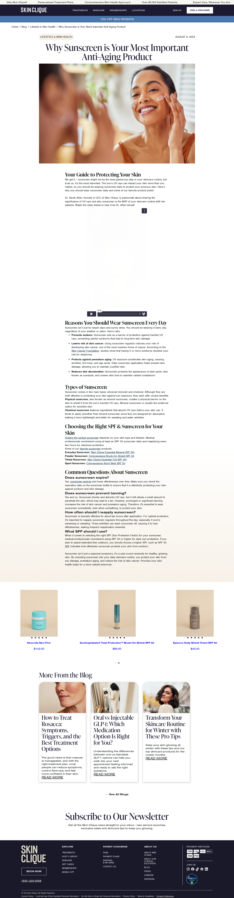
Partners (149, 879)
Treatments (80, 10)
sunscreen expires (80, 481)
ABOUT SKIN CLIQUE (150, 853)
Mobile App (68, 872)
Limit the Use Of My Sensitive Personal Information (57, 896)
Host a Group (69, 856)
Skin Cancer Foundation (85, 350)
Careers (148, 875)
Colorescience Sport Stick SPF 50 (105, 463)
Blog (24, 26)
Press (147, 871)
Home (15, 26)
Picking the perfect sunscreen (82, 437)
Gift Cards (68, 864)
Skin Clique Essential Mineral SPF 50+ (113, 452)
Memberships (118, 10)
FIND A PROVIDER (200, 10)
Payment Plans (111, 856)
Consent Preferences (165, 896)
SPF (67, 546)
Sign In (177, 10)
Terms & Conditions (145, 896)
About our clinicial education (150, 861)
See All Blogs (117, 794)
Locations (138, 10)
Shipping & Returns (108, 861)
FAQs (105, 852)
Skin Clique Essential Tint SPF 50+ (107, 459)
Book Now (33, 871)
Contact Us (109, 866)
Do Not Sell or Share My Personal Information (100, 896)
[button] (6, 628)
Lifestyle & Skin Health (42, 26)
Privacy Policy (129, 896)
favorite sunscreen (90, 448)
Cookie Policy (27, 896)
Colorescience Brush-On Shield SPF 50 (111, 456)
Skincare (98, 10)
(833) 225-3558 (31, 880)
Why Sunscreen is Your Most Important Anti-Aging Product (92, 26)
